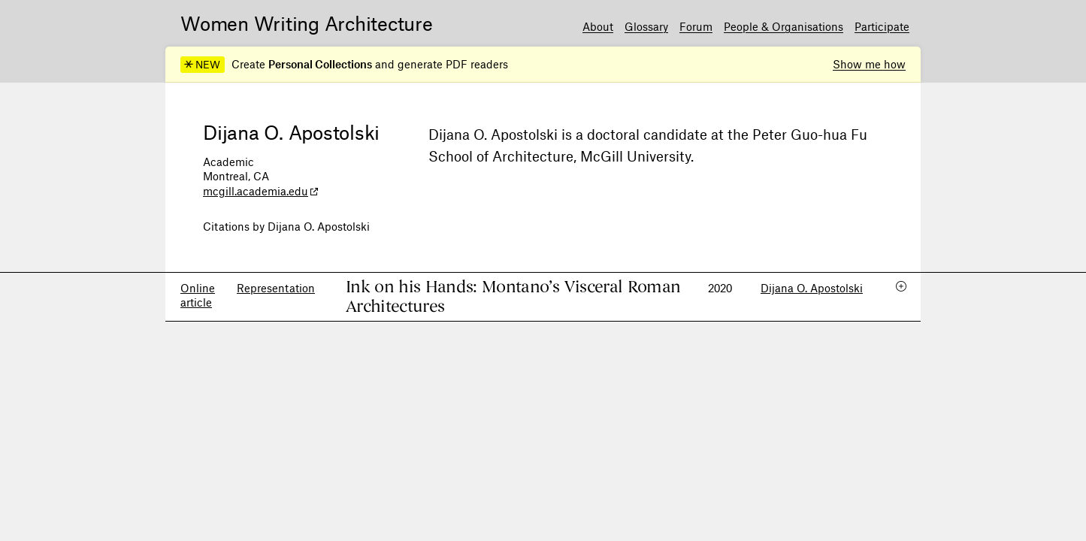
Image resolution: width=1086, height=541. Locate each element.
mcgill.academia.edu (255, 191)
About (597, 26)
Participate (882, 26)
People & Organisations (783, 26)
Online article (197, 295)
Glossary (646, 26)
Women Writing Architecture (306, 23)
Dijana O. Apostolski (812, 288)
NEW (202, 65)
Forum (695, 26)
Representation (276, 288)
